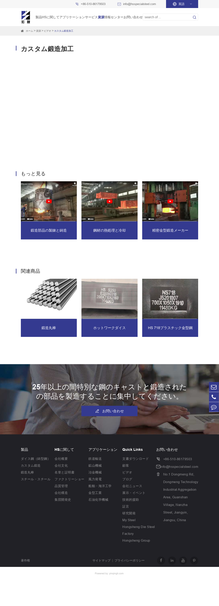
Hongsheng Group (136, 540)
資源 (101, 17)
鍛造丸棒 (27, 472)
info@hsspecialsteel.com (139, 4)
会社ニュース (132, 486)
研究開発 (129, 513)
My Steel (129, 520)
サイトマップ (101, 560)
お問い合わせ (133, 17)
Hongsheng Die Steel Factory (138, 530)
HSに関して (50, 17)
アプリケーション (72, 17)
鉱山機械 (95, 465)
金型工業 (95, 493)
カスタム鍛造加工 (63, 30)
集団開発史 (63, 499)
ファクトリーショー (69, 479)
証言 (125, 506)
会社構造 (61, 493)
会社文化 (61, 465)
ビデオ (47, 30)
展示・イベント (134, 493)
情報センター (114, 17)
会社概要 (61, 458)
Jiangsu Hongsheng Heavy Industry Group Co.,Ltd (49, 580)
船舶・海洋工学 (100, 486)
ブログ (127, 479)
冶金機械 (95, 472)
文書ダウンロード (135, 458)
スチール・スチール (36, 479)
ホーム (29, 30)
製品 (38, 17)
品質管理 (61, 486)
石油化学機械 (98, 499)
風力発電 (95, 479)
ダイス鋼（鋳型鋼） (36, 458)
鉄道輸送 (95, 458)
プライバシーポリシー (130, 560)
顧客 (125, 465)
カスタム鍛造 (31, 465)
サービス (91, 17)
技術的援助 (130, 499)
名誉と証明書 (64, 472)
